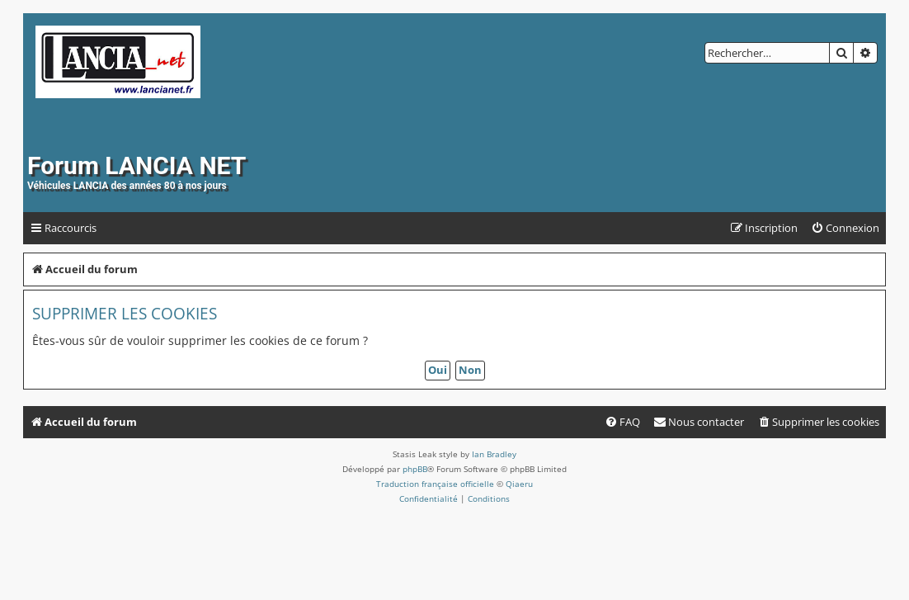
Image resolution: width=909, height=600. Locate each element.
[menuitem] (845, 228)
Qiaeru (519, 483)
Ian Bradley (494, 454)
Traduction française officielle (435, 483)
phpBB (415, 469)
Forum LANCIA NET (136, 165)
